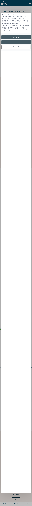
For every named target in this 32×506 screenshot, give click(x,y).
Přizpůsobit (16, 47)
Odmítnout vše (16, 42)
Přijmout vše (16, 37)
